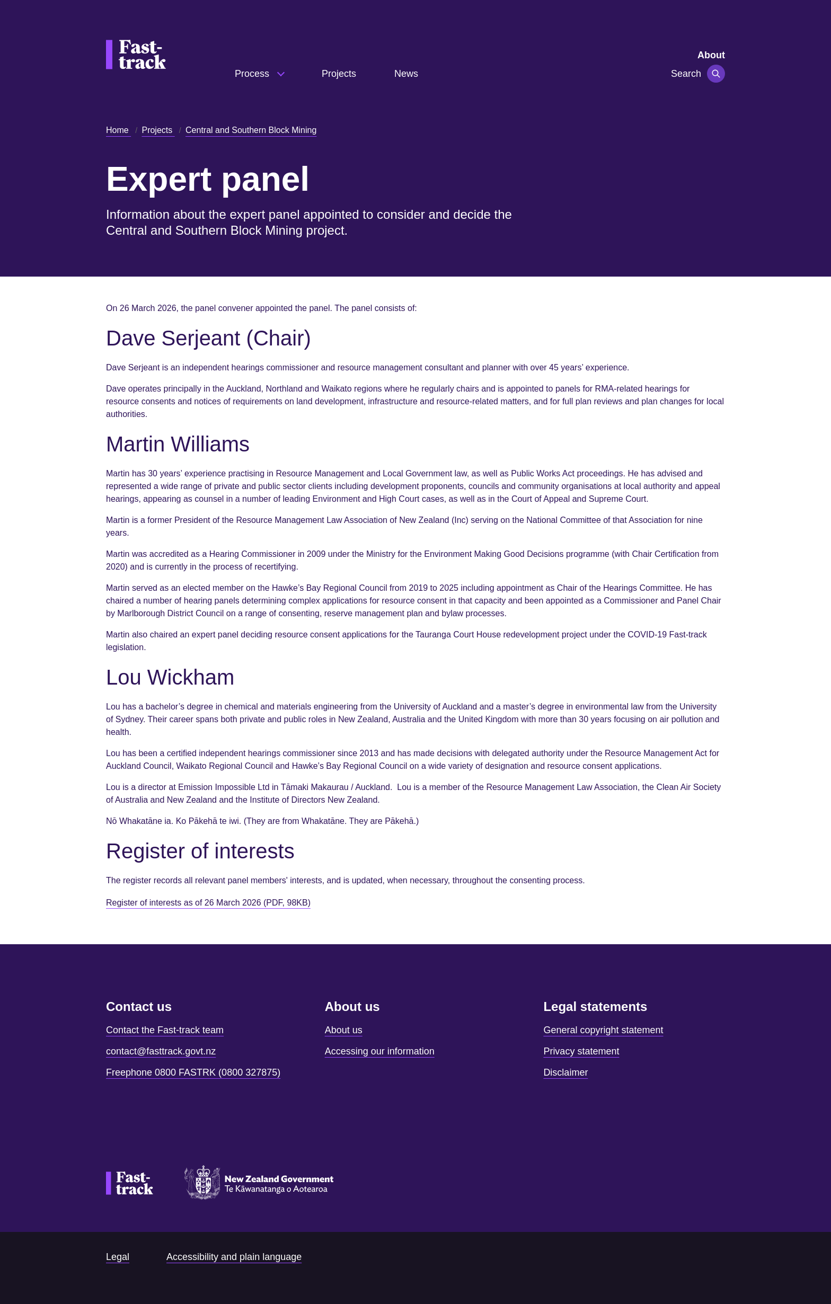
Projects (339, 73)
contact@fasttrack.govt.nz (161, 1051)
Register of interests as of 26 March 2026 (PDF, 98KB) (208, 902)
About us (344, 1030)
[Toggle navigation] (716, 74)
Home (118, 130)
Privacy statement (581, 1051)
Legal (117, 1257)
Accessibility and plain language (234, 1257)
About (711, 55)
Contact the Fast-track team (165, 1030)
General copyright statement (603, 1030)
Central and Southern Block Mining (250, 130)
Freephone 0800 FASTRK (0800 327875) (193, 1072)
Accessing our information (380, 1051)
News (406, 73)
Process (253, 73)
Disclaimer (565, 1072)
